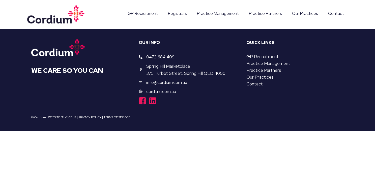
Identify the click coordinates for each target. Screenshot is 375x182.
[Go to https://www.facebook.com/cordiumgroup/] (142, 101)
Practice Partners (263, 70)
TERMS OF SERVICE (117, 117)
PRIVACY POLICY (89, 117)
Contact (254, 84)
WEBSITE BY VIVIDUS (62, 117)
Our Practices (260, 77)
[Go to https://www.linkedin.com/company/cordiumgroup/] (152, 101)
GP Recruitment (262, 57)
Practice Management (268, 63)
